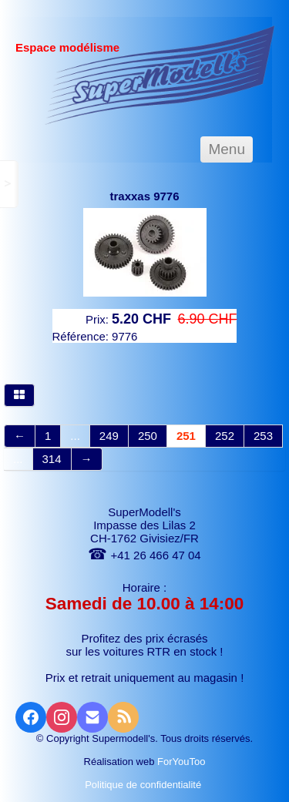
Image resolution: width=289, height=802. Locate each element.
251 (186, 435)
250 (147, 435)
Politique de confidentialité (144, 784)
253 (263, 435)
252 (224, 435)
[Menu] (226, 149)
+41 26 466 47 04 (144, 555)
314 (52, 458)
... (75, 435)
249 (109, 435)
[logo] (160, 75)
